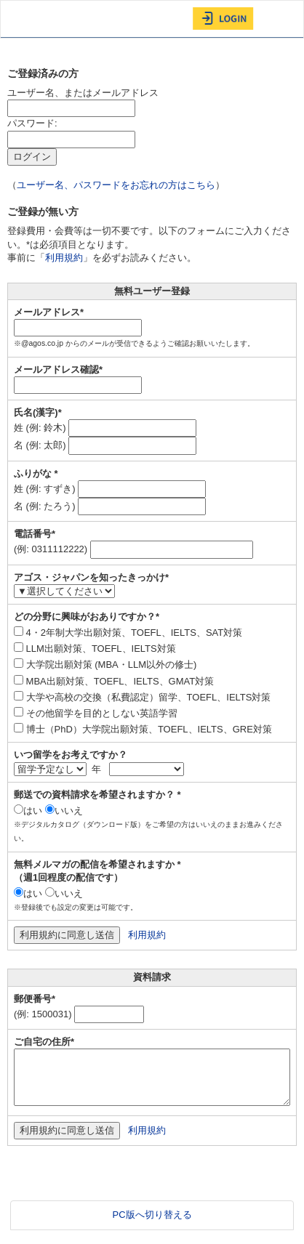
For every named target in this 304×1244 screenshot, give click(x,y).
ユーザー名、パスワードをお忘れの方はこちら (116, 184)
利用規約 (64, 257)
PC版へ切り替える (151, 1214)
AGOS (37, 19)
